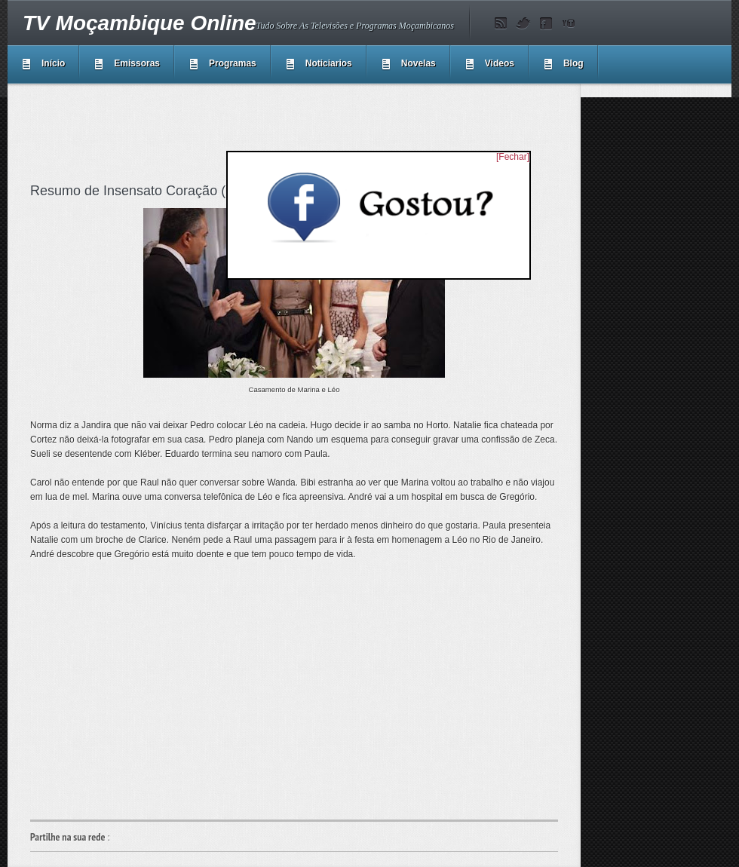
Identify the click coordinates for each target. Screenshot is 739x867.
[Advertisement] (304, 131)
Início (53, 63)
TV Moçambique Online (139, 23)
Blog (573, 63)
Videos (499, 63)
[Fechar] (512, 156)
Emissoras (137, 63)
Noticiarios (328, 63)
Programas (232, 63)
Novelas (418, 63)
